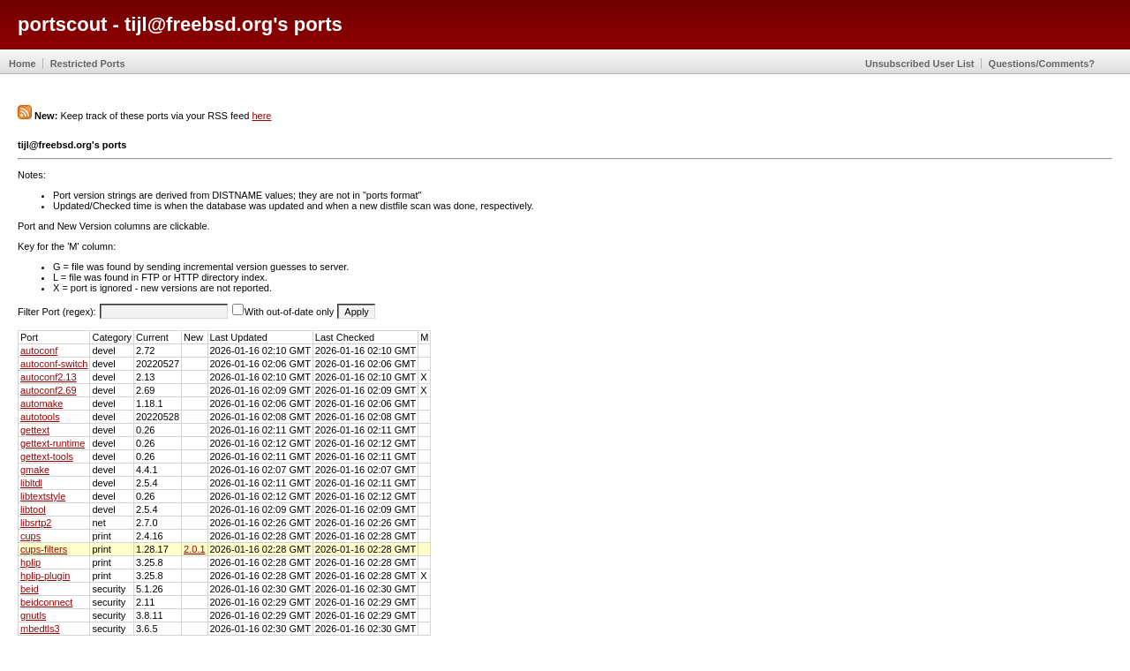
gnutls (33, 615)
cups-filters (43, 549)
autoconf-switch (53, 363)
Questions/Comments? (1042, 63)
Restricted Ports (87, 63)
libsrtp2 (35, 522)
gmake (34, 469)
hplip (30, 562)
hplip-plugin (45, 575)
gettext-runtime (52, 443)
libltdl (31, 483)
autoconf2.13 (48, 377)
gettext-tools (46, 456)
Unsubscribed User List (919, 63)
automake (41, 403)
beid (29, 589)
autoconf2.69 (48, 390)
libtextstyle (42, 496)
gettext (34, 430)
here (261, 115)
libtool (33, 509)
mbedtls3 (40, 628)
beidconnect (46, 602)
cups (30, 536)
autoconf (38, 350)
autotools (40, 416)
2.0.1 (194, 549)
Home (22, 63)
